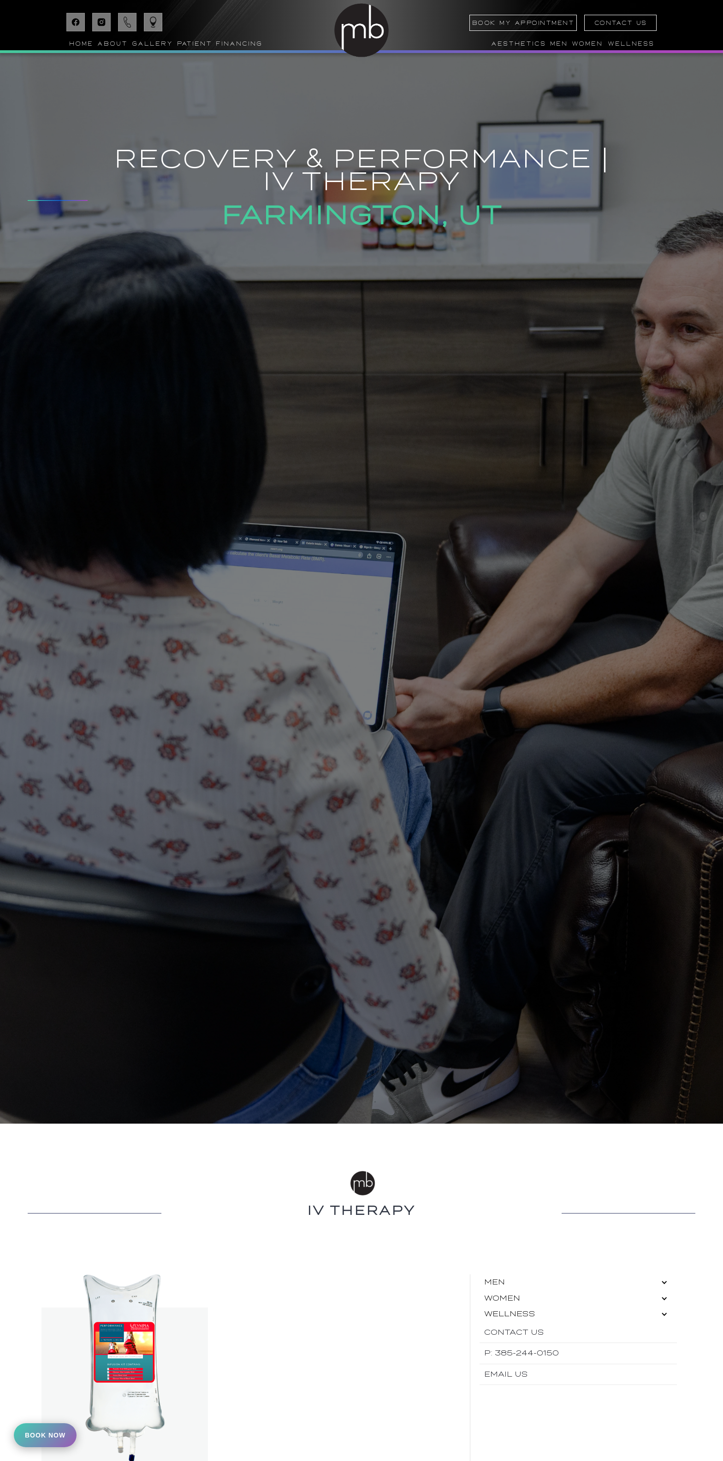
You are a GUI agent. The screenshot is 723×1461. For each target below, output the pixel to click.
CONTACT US (620, 23)
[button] (112, 44)
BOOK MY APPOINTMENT (523, 23)
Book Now (45, 1435)
